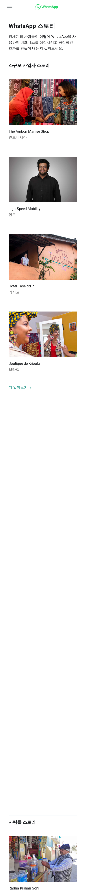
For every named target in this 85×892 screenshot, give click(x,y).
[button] (9, 7)
